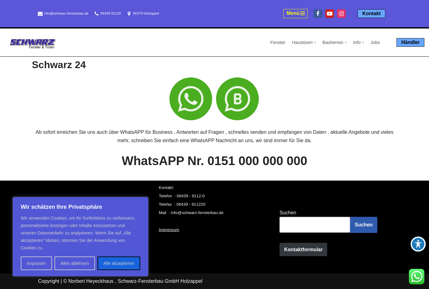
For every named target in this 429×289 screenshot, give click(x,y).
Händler (410, 42)
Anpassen (36, 263)
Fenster (278, 42)
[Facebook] (318, 13)
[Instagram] (341, 13)
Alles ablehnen (74, 263)
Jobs (375, 42)
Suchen (288, 212)
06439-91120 (111, 13)
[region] (80, 237)
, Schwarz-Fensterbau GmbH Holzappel (158, 281)
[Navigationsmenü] (295, 13)
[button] (315, 42)
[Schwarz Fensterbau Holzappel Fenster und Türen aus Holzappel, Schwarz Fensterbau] (33, 44)
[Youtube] (329, 13)
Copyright (48, 281)
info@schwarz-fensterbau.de (66, 13)
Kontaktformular (303, 249)
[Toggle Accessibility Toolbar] (418, 244)
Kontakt (371, 13)
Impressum (169, 229)
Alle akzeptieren (118, 263)
